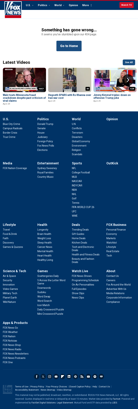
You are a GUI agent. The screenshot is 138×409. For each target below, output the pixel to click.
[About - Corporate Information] (119, 297)
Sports (77, 163)
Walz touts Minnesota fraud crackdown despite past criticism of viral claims (24, 98)
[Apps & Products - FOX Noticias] (10, 340)
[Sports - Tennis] (75, 202)
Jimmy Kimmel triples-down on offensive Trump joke (112, 96)
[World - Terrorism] (77, 132)
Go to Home (69, 46)
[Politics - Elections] (42, 150)
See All (129, 62)
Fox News (13, 10)
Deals (76, 225)
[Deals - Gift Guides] (78, 234)
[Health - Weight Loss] (44, 238)
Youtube (56, 376)
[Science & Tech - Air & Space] (9, 276)
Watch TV (126, 5)
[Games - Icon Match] (43, 305)
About (110, 271)
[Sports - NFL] (74, 168)
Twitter (43, 376)
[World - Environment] (79, 145)
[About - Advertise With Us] (116, 289)
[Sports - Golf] (74, 198)
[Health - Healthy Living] (45, 259)
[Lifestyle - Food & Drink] (10, 234)
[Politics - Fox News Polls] (45, 145)
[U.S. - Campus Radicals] (12, 128)
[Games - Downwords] (44, 287)
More (85, 5)
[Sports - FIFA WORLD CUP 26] (83, 207)
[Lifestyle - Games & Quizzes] (13, 247)
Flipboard (62, 376)
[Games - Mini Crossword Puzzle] (50, 313)
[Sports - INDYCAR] (77, 185)
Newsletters (88, 376)
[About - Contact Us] (112, 276)
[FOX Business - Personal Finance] (116, 229)
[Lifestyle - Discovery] (8, 242)
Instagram (49, 376)
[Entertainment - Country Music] (45, 176)
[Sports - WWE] (75, 215)
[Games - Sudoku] (41, 292)
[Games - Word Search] (44, 300)
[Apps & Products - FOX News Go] (10, 327)
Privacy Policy (37, 386)
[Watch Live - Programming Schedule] (85, 280)
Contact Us (104, 386)
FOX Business (116, 225)
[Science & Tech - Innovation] (9, 284)
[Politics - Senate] (41, 128)
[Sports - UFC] (74, 211)
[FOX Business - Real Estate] (112, 251)
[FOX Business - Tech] (109, 255)
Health (42, 225)
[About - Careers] (110, 280)
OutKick (112, 163)
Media (7, 163)
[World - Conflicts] (77, 128)
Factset (116, 399)
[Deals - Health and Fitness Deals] (86, 254)
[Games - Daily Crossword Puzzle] (50, 309)
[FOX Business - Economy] (111, 234)
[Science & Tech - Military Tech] (10, 293)
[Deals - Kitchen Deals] (79, 242)
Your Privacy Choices (56, 386)
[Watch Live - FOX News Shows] (82, 276)
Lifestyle (9, 225)
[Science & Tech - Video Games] (10, 289)
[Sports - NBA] (74, 189)
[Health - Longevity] (42, 229)
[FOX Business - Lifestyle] (111, 247)
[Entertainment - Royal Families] (45, 172)
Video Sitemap (64, 390)
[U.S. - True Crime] (9, 137)
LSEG (114, 402)
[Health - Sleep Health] (44, 242)
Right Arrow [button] (128, 80)
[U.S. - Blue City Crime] (11, 124)
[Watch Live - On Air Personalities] (83, 284)
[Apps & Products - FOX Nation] (9, 336)
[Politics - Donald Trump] (45, 124)
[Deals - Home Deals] (79, 238)
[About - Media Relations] (115, 293)
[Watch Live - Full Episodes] (79, 289)
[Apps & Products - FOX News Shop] (12, 345)
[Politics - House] (41, 132)
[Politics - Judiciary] (42, 137)
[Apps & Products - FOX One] (8, 362)
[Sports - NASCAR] (77, 181)
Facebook (36, 376)
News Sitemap (48, 390)
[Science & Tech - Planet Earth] (10, 297)
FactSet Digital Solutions (43, 402)
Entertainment (48, 163)
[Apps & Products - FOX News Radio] (12, 349)
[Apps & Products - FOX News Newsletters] (16, 353)
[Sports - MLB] (74, 176)
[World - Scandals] (77, 154)
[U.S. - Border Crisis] (10, 132)
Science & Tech (14, 271)
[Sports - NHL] (74, 194)
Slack (75, 376)
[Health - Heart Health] (44, 255)
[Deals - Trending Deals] (80, 229)
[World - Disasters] (77, 137)
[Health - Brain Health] (44, 234)
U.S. (28, 5)
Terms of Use (21, 386)
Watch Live (80, 271)
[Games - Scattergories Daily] (48, 276)
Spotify (95, 376)
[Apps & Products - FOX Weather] (10, 332)
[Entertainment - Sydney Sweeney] (47, 168)
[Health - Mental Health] (45, 251)
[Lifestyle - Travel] (6, 229)
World (58, 5)
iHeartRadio (101, 376)
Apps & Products (15, 323)
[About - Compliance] (113, 301)
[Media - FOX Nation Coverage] (15, 168)
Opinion (73, 5)
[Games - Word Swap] (43, 296)
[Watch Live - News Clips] (78, 297)
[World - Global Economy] (81, 141)
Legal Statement (65, 402)
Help (95, 386)
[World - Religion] (76, 150)
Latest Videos (16, 62)
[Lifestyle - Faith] (5, 238)
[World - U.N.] (74, 124)
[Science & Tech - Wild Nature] (9, 301)
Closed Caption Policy (80, 386)
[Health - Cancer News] (44, 247)
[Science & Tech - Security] (7, 280)
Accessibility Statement (27, 390)
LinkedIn (69, 376)
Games (42, 271)
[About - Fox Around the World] (118, 284)
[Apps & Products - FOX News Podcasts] (14, 358)
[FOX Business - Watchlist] (111, 242)
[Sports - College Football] (81, 172)
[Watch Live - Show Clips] (78, 293)
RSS (82, 376)
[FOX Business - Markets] (111, 238)
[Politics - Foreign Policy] (45, 141)
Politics (43, 5)
